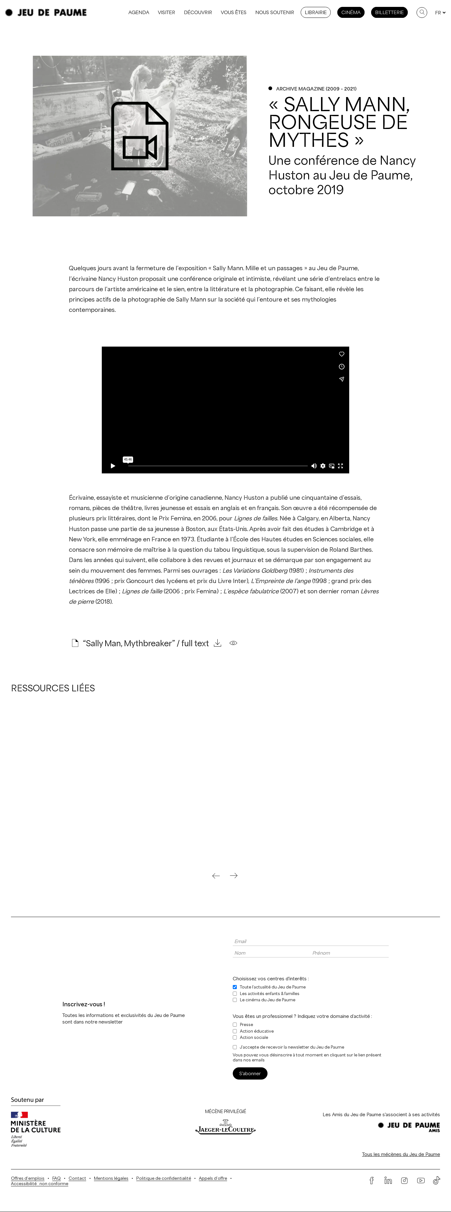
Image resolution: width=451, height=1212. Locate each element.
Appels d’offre (213, 1178)
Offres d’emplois (27, 1178)
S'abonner (250, 1073)
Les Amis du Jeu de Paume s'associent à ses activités (381, 1114)
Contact (77, 1178)
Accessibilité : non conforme (39, 1183)
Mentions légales (111, 1178)
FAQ (56, 1178)
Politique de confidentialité (163, 1178)
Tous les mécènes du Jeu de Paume (401, 1154)
